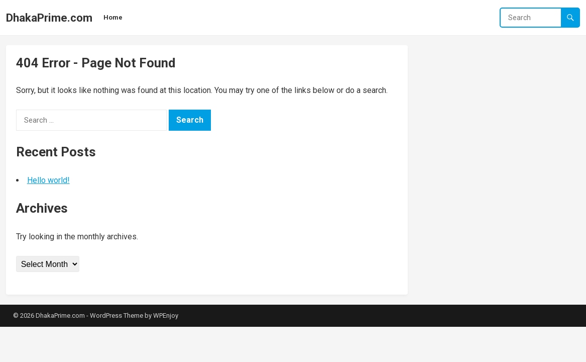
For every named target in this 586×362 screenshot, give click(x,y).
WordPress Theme (116, 315)
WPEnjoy (165, 315)
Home (113, 17)
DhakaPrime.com (49, 17)
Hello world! (48, 180)
